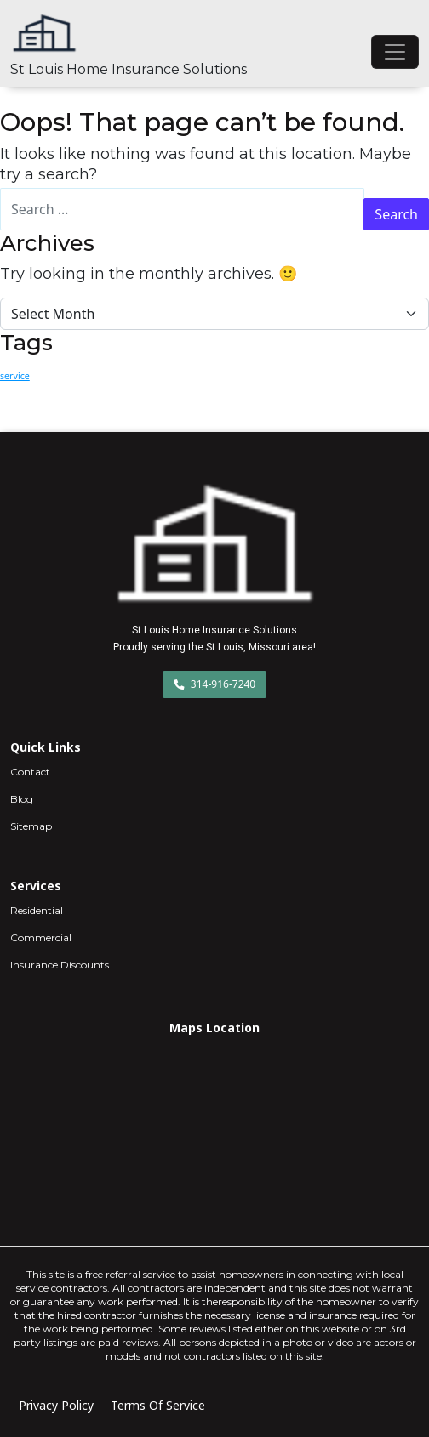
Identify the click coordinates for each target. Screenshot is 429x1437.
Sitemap (31, 826)
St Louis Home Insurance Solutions (128, 69)
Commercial (41, 937)
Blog (21, 798)
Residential (36, 910)
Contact (30, 771)
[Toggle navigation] (395, 52)
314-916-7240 (215, 684)
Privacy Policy (56, 1405)
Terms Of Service (158, 1405)
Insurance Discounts (59, 964)
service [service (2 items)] (15, 376)
